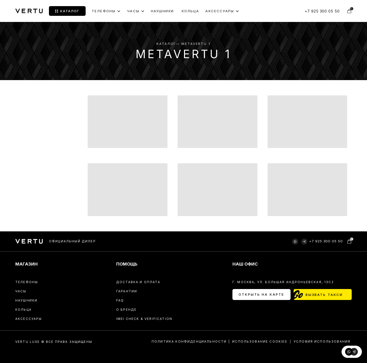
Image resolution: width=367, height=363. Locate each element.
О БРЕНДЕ (126, 309)
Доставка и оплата (138, 282)
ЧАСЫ (133, 11)
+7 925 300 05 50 (322, 11)
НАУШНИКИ (162, 11)
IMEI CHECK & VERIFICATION (144, 319)
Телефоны (103, 11)
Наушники (26, 300)
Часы (21, 291)
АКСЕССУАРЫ (219, 11)
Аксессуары (28, 319)
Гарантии (126, 291)
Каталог (166, 44)
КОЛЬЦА (190, 11)
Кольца (23, 309)
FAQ (120, 300)
